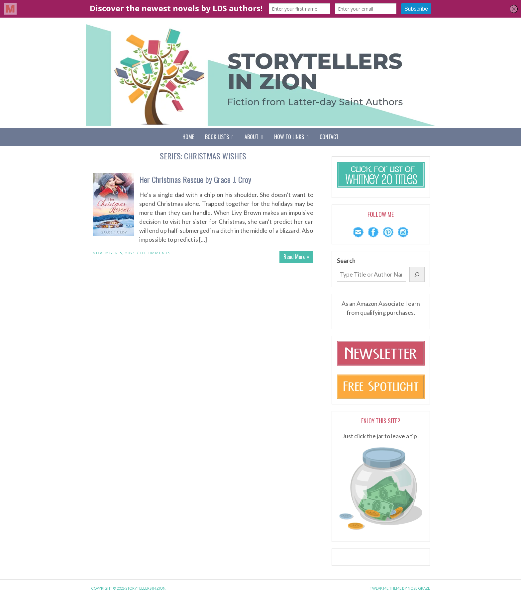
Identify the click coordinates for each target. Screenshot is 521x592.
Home (188, 137)
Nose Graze (419, 588)
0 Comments (155, 253)
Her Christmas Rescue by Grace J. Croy (195, 179)
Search (346, 260)
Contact (329, 137)
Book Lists (219, 137)
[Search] (417, 274)
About (254, 137)
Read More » (296, 257)
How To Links (291, 137)
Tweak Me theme (385, 588)
